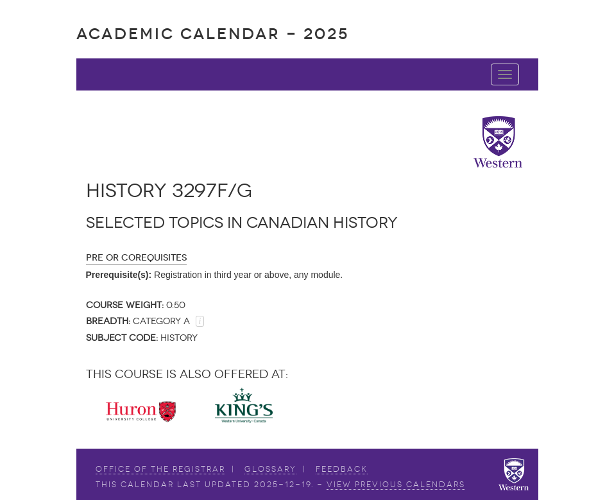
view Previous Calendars (396, 484)
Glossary (270, 469)
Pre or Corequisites (136, 257)
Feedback (342, 469)
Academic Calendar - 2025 (212, 33)
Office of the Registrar (160, 469)
